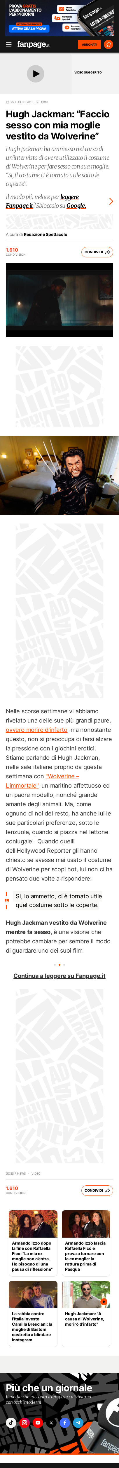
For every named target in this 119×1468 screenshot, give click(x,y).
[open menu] (6, 44)
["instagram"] (24, 1423)
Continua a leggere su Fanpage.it (59, 975)
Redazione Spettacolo (45, 234)
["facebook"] (65, 1423)
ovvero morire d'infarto (36, 729)
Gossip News (16, 1173)
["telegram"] (78, 1423)
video (36, 1173)
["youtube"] (38, 1423)
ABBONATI (89, 44)
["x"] (51, 1423)
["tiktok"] (11, 1423)
